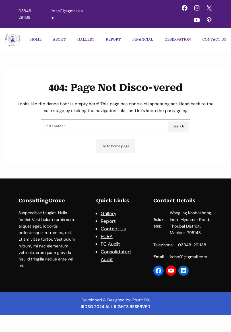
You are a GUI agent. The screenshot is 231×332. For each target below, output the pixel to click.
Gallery (108, 217)
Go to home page (115, 146)
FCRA (107, 240)
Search (178, 126)
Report (108, 224)
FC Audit (110, 247)
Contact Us (113, 232)
